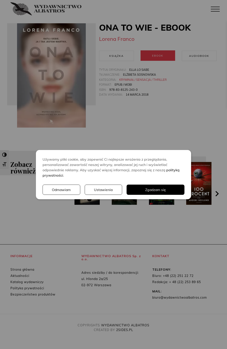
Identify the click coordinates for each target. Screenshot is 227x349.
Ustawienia (103, 189)
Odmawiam (61, 189)
